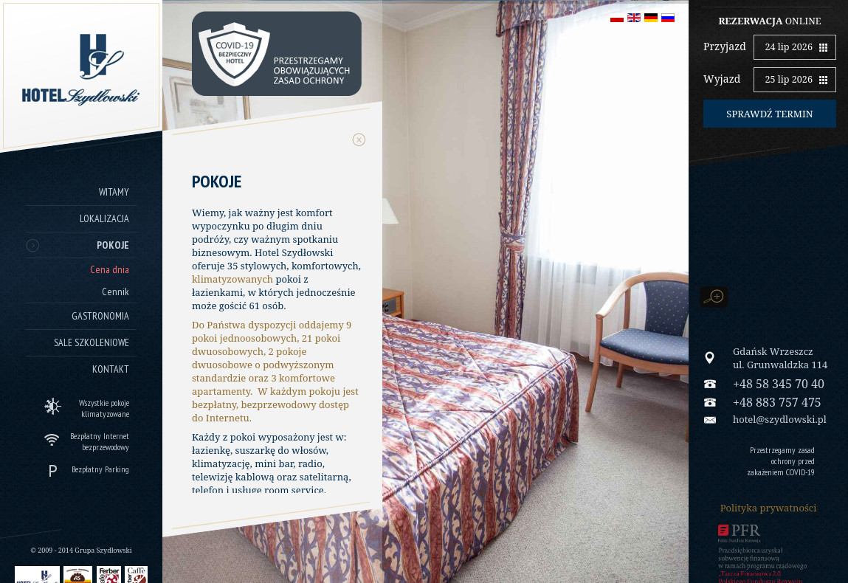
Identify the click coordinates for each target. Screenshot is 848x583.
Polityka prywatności (768, 507)
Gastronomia (100, 315)
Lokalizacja (104, 218)
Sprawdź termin (769, 113)
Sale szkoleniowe (91, 342)
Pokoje (113, 245)
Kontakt (110, 369)
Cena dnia (109, 269)
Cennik (115, 291)
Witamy (114, 192)
